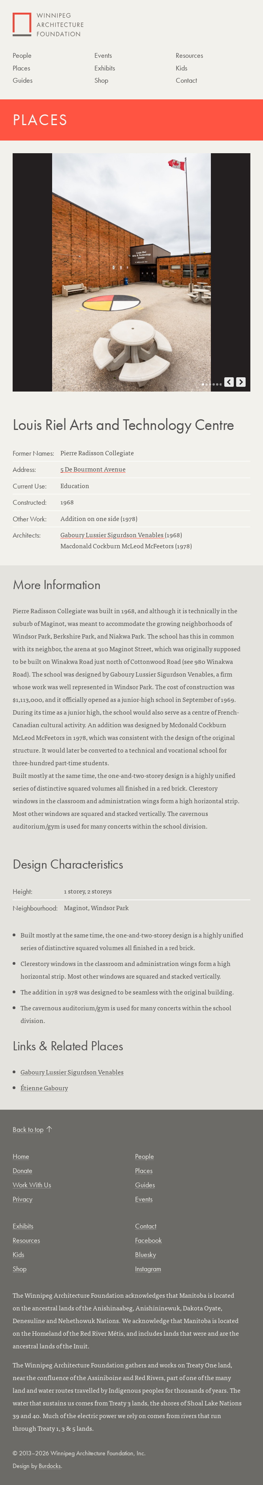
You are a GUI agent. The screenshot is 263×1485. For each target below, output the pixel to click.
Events (103, 55)
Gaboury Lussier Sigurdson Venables (112, 534)
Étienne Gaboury (44, 1087)
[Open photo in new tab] (131, 272)
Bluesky (145, 1254)
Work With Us (32, 1184)
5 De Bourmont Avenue (93, 469)
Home (21, 1156)
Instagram (148, 1268)
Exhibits (104, 67)
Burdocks (50, 1466)
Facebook (148, 1240)
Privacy (22, 1199)
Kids (181, 67)
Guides (22, 80)
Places (21, 67)
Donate (22, 1170)
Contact (186, 80)
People (22, 55)
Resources (189, 55)
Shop (101, 80)
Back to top (32, 1129)
